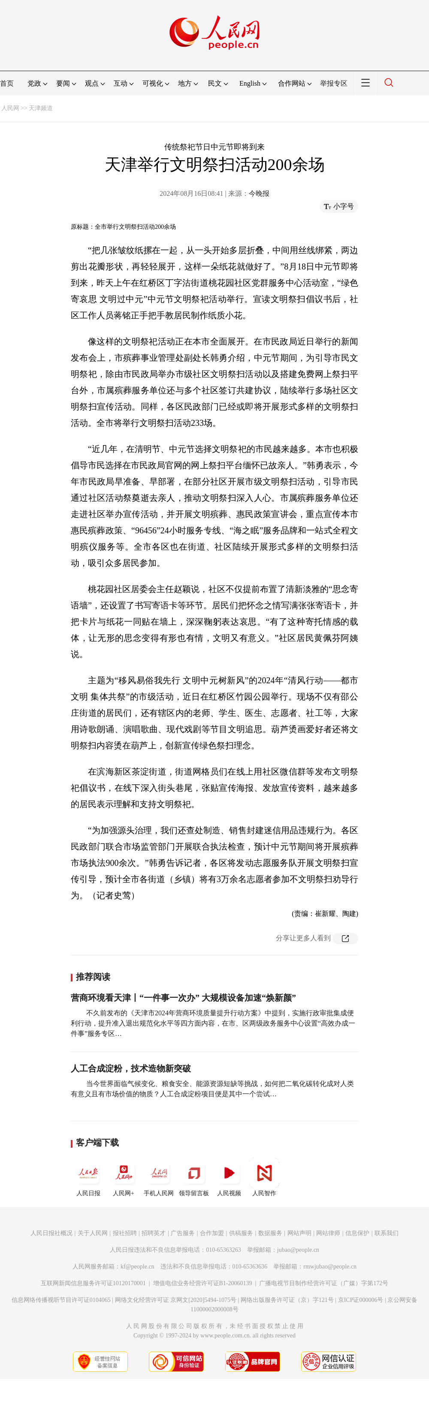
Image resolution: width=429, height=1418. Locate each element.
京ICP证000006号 (361, 1300)
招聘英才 (154, 1233)
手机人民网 (159, 1177)
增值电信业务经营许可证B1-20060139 (202, 1283)
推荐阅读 (93, 976)
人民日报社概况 (51, 1233)
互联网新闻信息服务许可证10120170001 (93, 1283)
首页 (7, 83)
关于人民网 (93, 1233)
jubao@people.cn (298, 1250)
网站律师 (328, 1233)
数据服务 (270, 1233)
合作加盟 (212, 1233)
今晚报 (259, 193)
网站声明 (299, 1233)
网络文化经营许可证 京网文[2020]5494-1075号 (176, 1300)
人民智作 (264, 1177)
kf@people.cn (137, 1266)
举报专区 (333, 83)
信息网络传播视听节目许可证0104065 (61, 1300)
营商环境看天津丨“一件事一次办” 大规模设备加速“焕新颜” (183, 997)
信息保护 (357, 1233)
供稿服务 (241, 1233)
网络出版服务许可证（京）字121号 (287, 1300)
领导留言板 (194, 1177)
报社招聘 (125, 1233)
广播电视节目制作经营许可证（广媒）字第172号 (323, 1283)
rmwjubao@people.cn (329, 1266)
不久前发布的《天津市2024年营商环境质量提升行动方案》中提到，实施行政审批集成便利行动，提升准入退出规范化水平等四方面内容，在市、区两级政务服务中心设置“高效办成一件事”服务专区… (213, 1023)
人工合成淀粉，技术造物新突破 (131, 1068)
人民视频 (229, 1177)
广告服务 (183, 1233)
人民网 (10, 108)
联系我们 (387, 1233)
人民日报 (88, 1177)
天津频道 (41, 108)
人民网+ (124, 1177)
